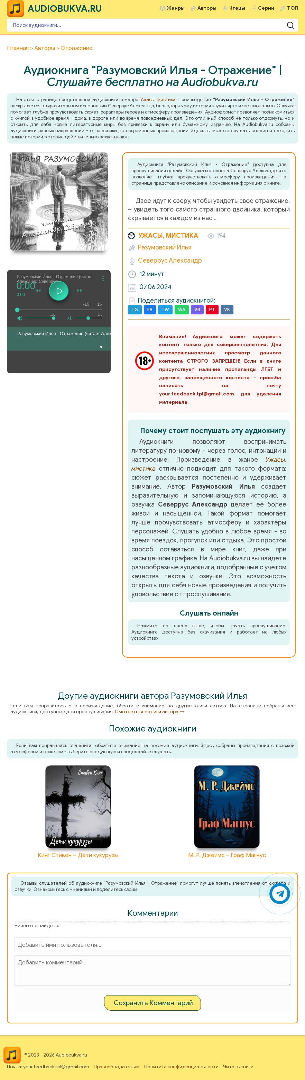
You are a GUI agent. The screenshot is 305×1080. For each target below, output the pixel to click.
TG (134, 310)
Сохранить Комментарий (153, 1003)
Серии (266, 8)
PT (212, 310)
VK (227, 310)
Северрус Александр (170, 260)
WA (181, 310)
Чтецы (237, 8)
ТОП (292, 8)
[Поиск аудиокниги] (152, 25)
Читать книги (238, 1067)
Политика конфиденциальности (181, 1067)
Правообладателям (117, 1067)
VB (197, 310)
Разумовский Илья (165, 247)
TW (165, 310)
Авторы (206, 8)
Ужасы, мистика (158, 99)
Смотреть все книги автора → (150, 712)
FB (149, 310)
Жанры (176, 8)
